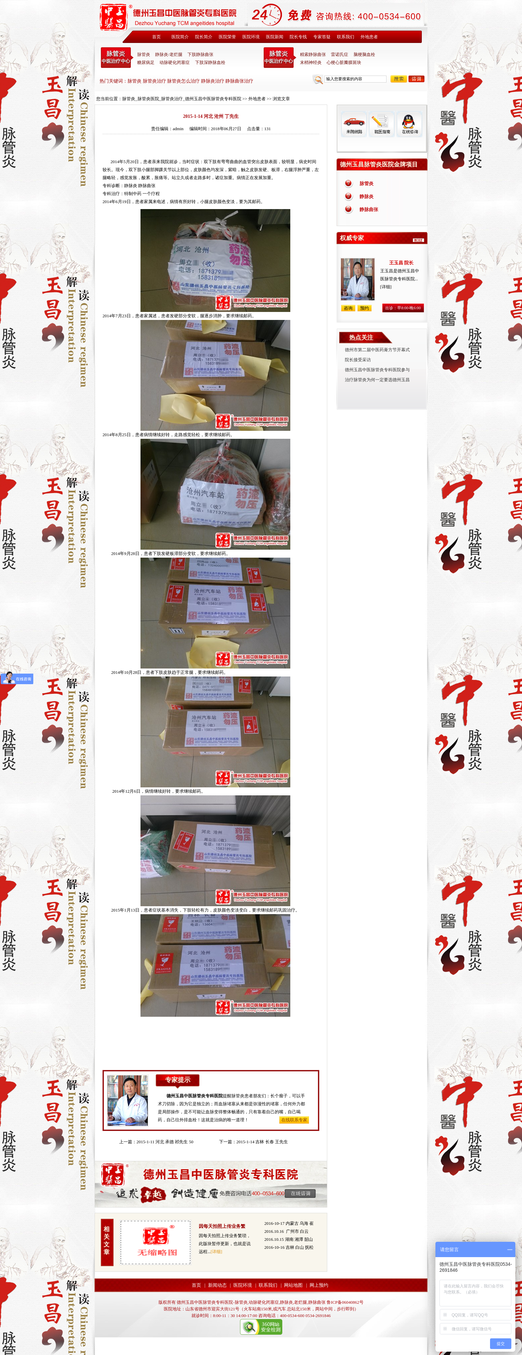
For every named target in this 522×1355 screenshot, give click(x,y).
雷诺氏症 (339, 54)
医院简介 (180, 36)
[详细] (216, 1251)
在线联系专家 (294, 1119)
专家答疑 (322, 36)
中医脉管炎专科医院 (117, 57)
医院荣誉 (227, 36)
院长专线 (298, 36)
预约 (364, 308)
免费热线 (382, 144)
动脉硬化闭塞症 (174, 62)
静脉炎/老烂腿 (168, 54)
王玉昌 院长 (401, 262)
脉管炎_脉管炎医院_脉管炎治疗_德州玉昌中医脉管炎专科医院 (181, 98)
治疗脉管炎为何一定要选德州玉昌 (377, 379)
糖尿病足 (145, 62)
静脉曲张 (369, 209)
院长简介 (203, 36)
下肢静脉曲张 (200, 54)
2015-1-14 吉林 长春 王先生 (262, 1141)
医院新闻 (274, 36)
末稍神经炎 (280, 57)
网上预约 (319, 1285)
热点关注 (361, 337)
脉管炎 (143, 54)
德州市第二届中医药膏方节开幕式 (377, 349)
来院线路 (354, 124)
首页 (156, 36)
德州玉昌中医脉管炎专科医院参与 (377, 369)
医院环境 (251, 36)
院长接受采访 (358, 359)
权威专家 (352, 238)
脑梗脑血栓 (364, 54)
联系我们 (345, 36)
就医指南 (381, 124)
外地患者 (369, 36)
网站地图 (293, 1285)
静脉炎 (130, 185)
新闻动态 (217, 1285)
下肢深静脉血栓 (210, 62)
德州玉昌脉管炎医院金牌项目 (379, 164)
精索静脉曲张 (313, 54)
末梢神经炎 (311, 62)
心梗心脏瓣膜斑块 (344, 62)
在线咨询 (409, 124)
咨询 (416, 79)
